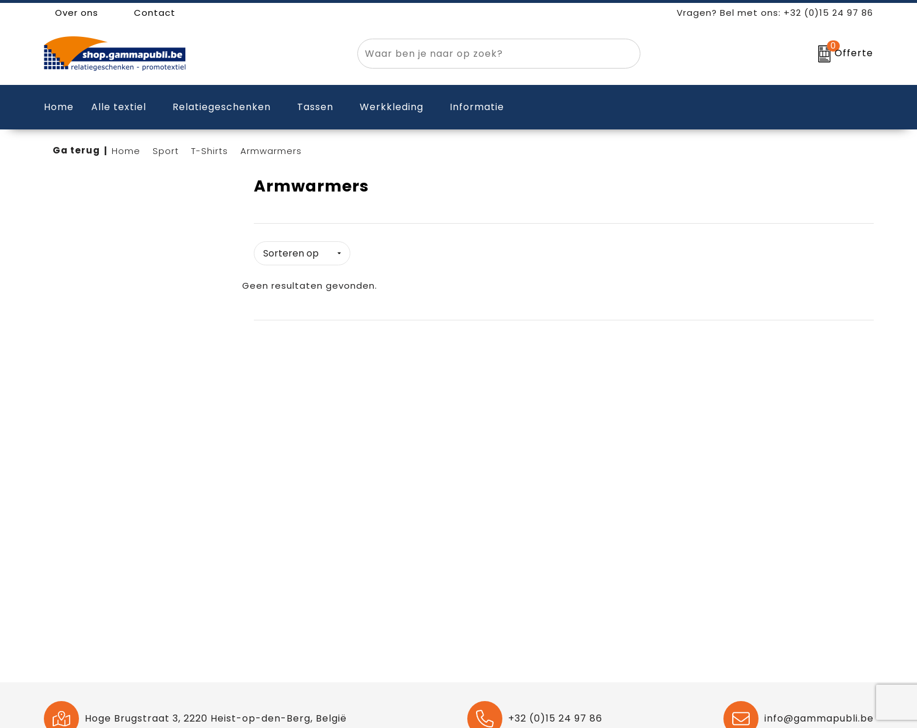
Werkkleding (391, 107)
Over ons (71, 12)
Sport (166, 151)
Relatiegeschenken (222, 107)
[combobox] (485, 54)
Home (126, 151)
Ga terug (76, 150)
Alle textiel (118, 107)
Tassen (315, 107)
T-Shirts (209, 151)
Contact (148, 12)
